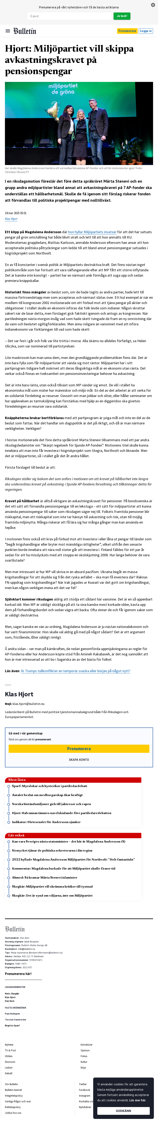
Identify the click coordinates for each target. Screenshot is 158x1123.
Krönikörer (86, 1044)
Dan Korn (9, 1001)
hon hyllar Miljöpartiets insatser (92, 232)
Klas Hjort (11, 219)
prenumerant (43, 739)
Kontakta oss (86, 1101)
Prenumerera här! (18, 973)
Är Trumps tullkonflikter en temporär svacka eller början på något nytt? (75, 670)
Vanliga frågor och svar (18, 1101)
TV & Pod (10, 1050)
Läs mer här (137, 1100)
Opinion (85, 1050)
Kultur (84, 1062)
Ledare (8, 1067)
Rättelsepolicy (13, 1107)
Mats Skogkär (12, 993)
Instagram (84, 1095)
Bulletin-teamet (13, 1090)
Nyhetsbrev (85, 1107)
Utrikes (8, 1056)
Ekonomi (10, 1062)
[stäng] (153, 5)
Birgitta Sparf (12, 1025)
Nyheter (9, 1044)
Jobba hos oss (13, 1113)
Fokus (84, 1056)
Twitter (83, 1084)
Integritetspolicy (14, 1095)
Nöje (83, 1067)
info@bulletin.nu (26, 949)
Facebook (84, 1090)
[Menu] (8, 31)
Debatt (8, 1073)
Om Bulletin (11, 1084)
